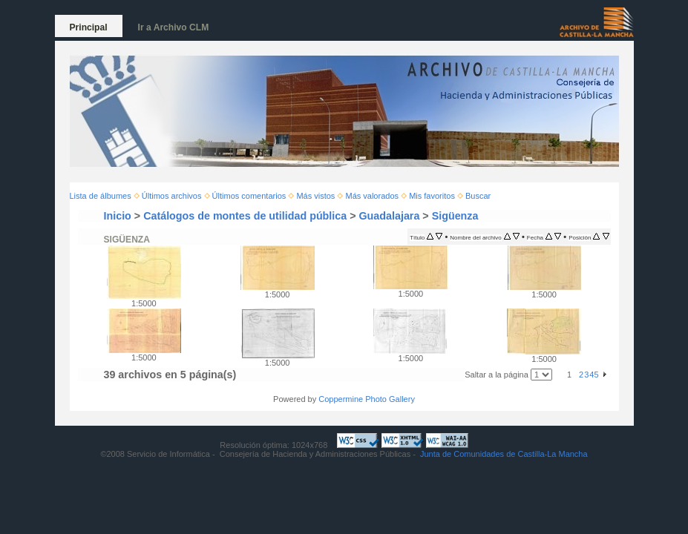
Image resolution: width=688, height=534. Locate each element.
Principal (89, 27)
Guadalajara (389, 216)
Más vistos (315, 195)
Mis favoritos (432, 195)
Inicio (117, 216)
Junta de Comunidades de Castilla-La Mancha (504, 453)
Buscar (478, 195)
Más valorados (372, 195)
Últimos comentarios (249, 195)
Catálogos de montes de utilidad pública (245, 216)
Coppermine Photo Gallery (366, 399)
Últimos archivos (172, 195)
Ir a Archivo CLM (173, 27)
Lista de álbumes (100, 195)
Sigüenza (455, 216)
